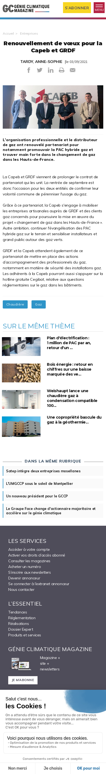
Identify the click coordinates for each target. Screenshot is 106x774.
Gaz (38, 304)
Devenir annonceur (24, 578)
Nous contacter (21, 589)
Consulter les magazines (29, 560)
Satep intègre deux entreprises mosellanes (43, 471)
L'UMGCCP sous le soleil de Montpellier (39, 483)
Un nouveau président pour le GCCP (37, 496)
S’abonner (77, 7)
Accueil (8, 33)
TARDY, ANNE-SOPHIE (41, 61)
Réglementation (21, 617)
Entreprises (29, 33)
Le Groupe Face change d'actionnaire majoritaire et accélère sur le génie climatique (51, 510)
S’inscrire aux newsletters (29, 572)
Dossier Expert (20, 629)
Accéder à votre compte (29, 549)
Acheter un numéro (24, 566)
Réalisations (18, 623)
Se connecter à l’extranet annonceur (38, 583)
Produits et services (24, 635)
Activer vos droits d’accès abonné (36, 555)
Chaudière (15, 304)
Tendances (17, 612)
